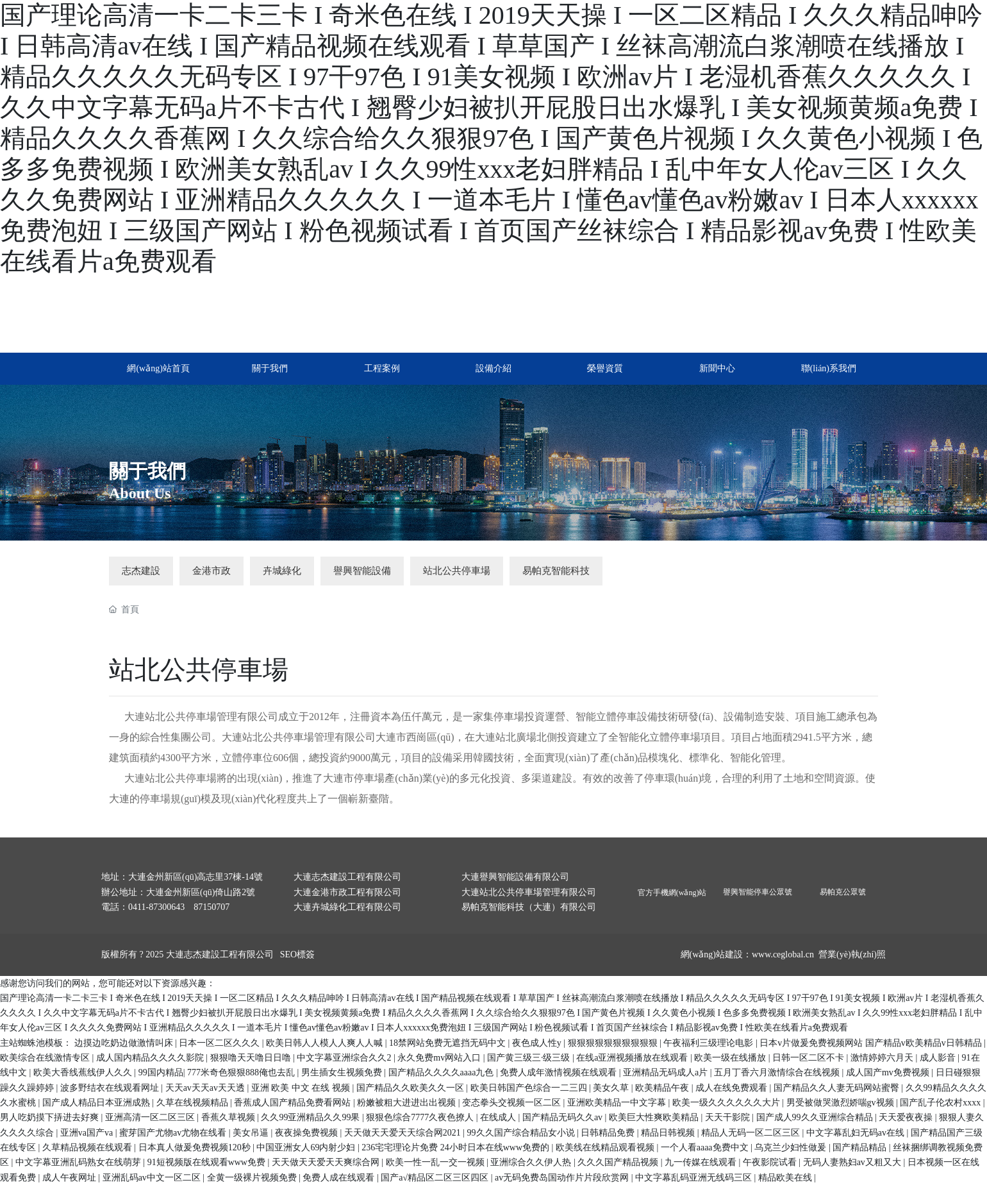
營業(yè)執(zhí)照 (852, 954)
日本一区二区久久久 (220, 1043)
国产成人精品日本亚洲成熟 (97, 1102)
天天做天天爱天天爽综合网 (327, 1162)
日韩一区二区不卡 (809, 1058)
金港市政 (211, 571)
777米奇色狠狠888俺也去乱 (242, 1072)
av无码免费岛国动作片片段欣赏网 (563, 1177)
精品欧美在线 (786, 1177)
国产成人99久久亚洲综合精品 (815, 1117)
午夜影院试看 (771, 1162)
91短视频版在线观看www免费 (207, 1162)
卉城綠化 (282, 571)
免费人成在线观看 (340, 1177)
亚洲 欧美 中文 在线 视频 (301, 1088)
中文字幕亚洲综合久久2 (345, 1058)
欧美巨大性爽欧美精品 (655, 1117)
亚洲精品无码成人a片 (666, 1072)
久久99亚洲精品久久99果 (311, 1117)
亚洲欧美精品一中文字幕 (617, 1102)
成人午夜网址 (70, 1177)
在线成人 (499, 1117)
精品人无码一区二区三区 (751, 1133)
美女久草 (612, 1088)
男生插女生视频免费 (343, 1072)
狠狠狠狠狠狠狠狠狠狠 (614, 1043)
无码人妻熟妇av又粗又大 (853, 1162)
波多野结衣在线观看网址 (111, 1088)
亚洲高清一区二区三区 (151, 1117)
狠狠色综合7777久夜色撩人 (421, 1117)
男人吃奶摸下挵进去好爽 (50, 1117)
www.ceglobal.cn (783, 954)
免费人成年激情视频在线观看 (559, 1072)
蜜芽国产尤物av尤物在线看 (174, 1133)
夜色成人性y (538, 1043)
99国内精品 (160, 1072)
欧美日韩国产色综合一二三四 (530, 1088)
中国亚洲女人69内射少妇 (307, 1147)
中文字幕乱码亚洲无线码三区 (694, 1177)
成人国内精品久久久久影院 (151, 1058)
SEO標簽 (297, 954)
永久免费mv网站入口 (440, 1058)
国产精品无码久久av (563, 1117)
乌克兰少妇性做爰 (791, 1147)
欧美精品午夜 (663, 1088)
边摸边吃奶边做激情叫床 (125, 1043)
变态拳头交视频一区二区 (512, 1102)
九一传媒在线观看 (702, 1162)
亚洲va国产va (87, 1133)
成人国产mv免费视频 (888, 1072)
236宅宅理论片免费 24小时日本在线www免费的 (456, 1147)
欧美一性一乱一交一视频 (436, 1162)
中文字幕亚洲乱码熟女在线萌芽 (79, 1162)
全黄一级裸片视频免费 (253, 1177)
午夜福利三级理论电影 (709, 1043)
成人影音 (939, 1058)
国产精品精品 (861, 1147)
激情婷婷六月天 (883, 1058)
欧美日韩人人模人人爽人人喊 (325, 1043)
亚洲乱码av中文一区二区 (153, 1177)
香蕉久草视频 (229, 1117)
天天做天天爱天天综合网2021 (403, 1133)
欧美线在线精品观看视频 (606, 1147)
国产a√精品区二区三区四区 (435, 1177)
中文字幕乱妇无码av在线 (856, 1133)
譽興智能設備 (362, 571)
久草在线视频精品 (193, 1102)
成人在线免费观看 (732, 1088)
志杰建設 (141, 571)
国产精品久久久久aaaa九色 (442, 1072)
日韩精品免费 (609, 1133)
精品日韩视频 (669, 1133)
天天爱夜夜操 (907, 1117)
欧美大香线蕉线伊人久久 (84, 1072)
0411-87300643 (156, 907)
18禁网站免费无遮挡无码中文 (448, 1043)
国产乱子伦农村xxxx (941, 1102)
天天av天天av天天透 (206, 1088)
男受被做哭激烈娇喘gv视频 (841, 1102)
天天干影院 (728, 1117)
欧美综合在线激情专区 (46, 1058)
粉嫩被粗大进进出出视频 (407, 1102)
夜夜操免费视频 (307, 1133)
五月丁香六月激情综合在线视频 (778, 1072)
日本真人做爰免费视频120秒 (195, 1147)
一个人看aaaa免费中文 (706, 1147)
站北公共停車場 (456, 571)
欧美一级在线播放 (731, 1058)
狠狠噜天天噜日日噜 (252, 1058)
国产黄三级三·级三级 (529, 1058)
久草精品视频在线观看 (88, 1147)
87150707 (211, 907)
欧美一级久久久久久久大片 (727, 1102)
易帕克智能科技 (556, 571)
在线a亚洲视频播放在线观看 (633, 1058)
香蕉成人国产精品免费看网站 (293, 1102)
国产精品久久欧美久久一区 (411, 1088)
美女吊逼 (252, 1133)
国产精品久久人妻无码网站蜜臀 (838, 1088)
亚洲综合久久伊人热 (532, 1162)
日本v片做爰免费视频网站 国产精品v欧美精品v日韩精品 (871, 1043)
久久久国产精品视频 (619, 1162)
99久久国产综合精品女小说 (522, 1133)
